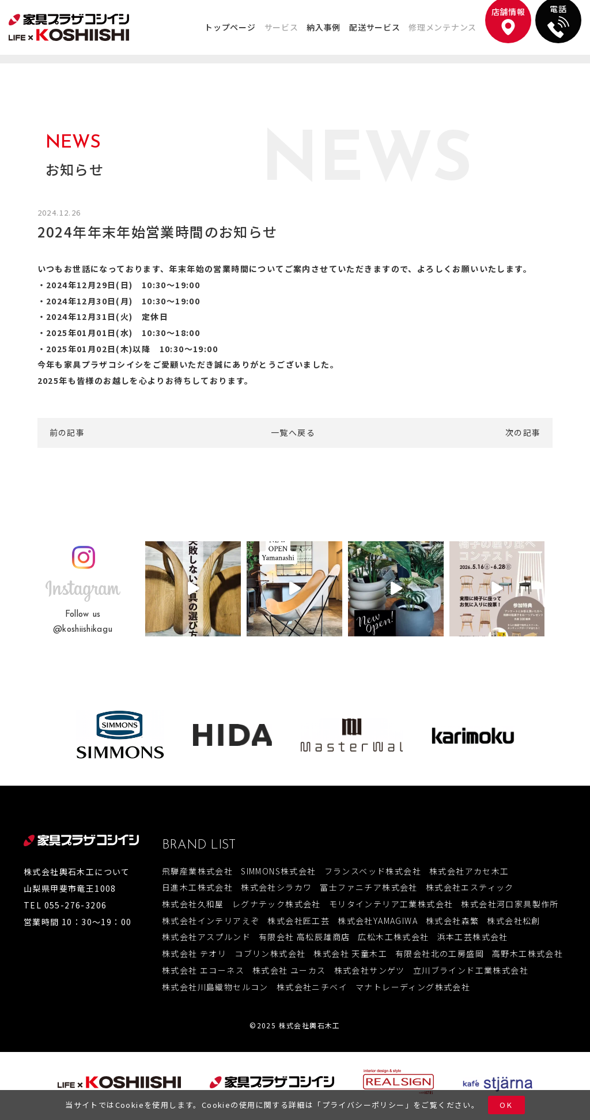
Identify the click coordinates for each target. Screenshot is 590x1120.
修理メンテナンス (442, 27)
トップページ (230, 27)
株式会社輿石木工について (77, 871)
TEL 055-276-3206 (65, 905)
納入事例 (324, 27)
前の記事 (67, 432)
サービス (281, 27)
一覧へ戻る (293, 432)
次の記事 (523, 432)
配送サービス (374, 27)
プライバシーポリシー (363, 1104)
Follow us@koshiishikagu (82, 622)
